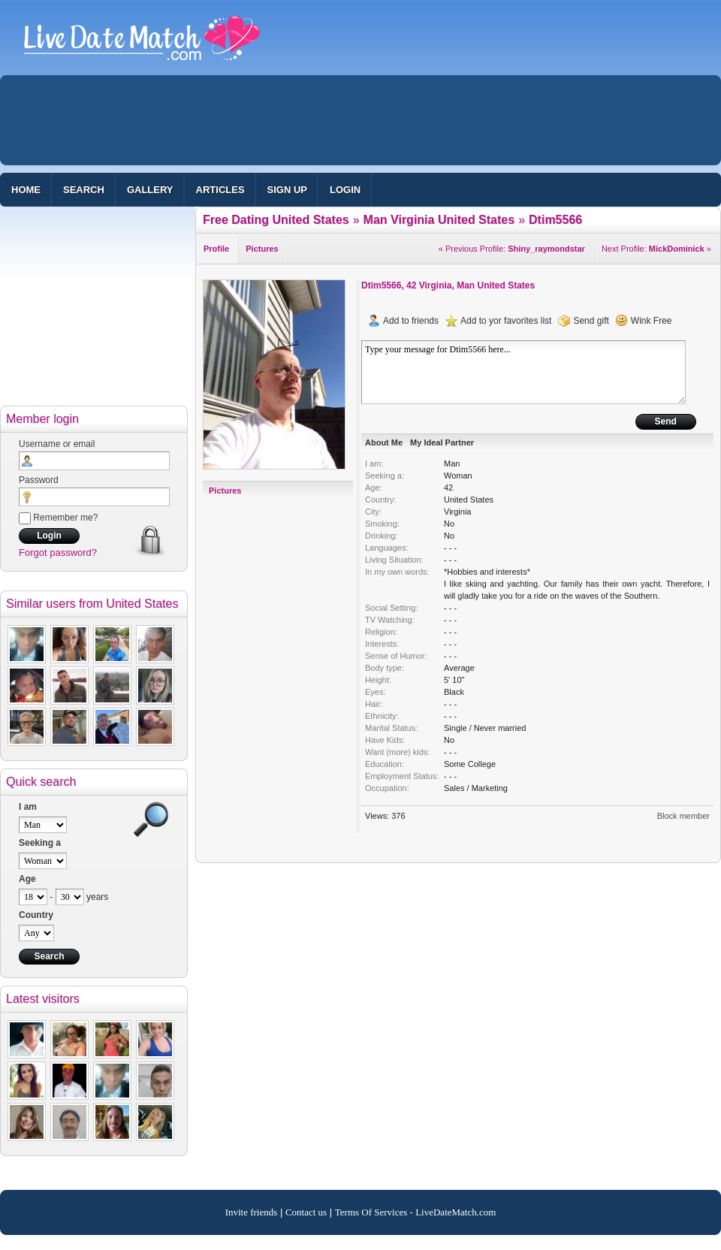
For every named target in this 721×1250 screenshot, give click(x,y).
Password (39, 480)
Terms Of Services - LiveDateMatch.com (415, 1212)
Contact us (306, 1212)
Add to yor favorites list (505, 321)
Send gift (590, 321)
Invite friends (251, 1212)
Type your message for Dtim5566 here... (523, 372)
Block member (683, 815)
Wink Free (651, 321)
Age (27, 879)
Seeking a (40, 843)
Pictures (225, 490)
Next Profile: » (656, 248)
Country (36, 915)
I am (28, 807)
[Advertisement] (260, 191)
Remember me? (58, 517)
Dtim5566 (381, 285)
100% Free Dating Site (142, 44)
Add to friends (411, 321)
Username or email (57, 444)
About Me (384, 442)
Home (26, 189)
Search (83, 189)
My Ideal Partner (442, 442)
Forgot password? (58, 552)
